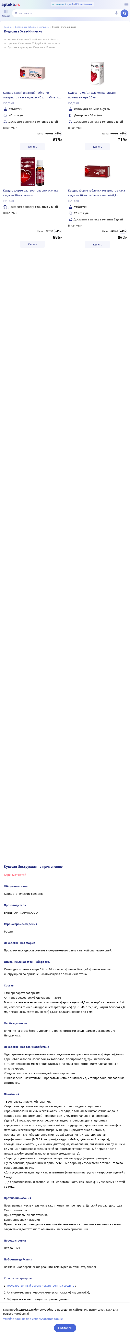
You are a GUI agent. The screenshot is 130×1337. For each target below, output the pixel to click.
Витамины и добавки (25, 26)
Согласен (65, 1328)
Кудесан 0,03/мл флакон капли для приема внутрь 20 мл (92, 95)
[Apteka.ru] (11, 4)
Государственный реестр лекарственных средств (41, 1285)
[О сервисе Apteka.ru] (126, 4)
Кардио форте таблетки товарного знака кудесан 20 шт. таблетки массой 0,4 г (96, 192)
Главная (8, 26)
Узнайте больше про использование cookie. (33, 1319)
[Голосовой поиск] (116, 13)
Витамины (44, 26)
